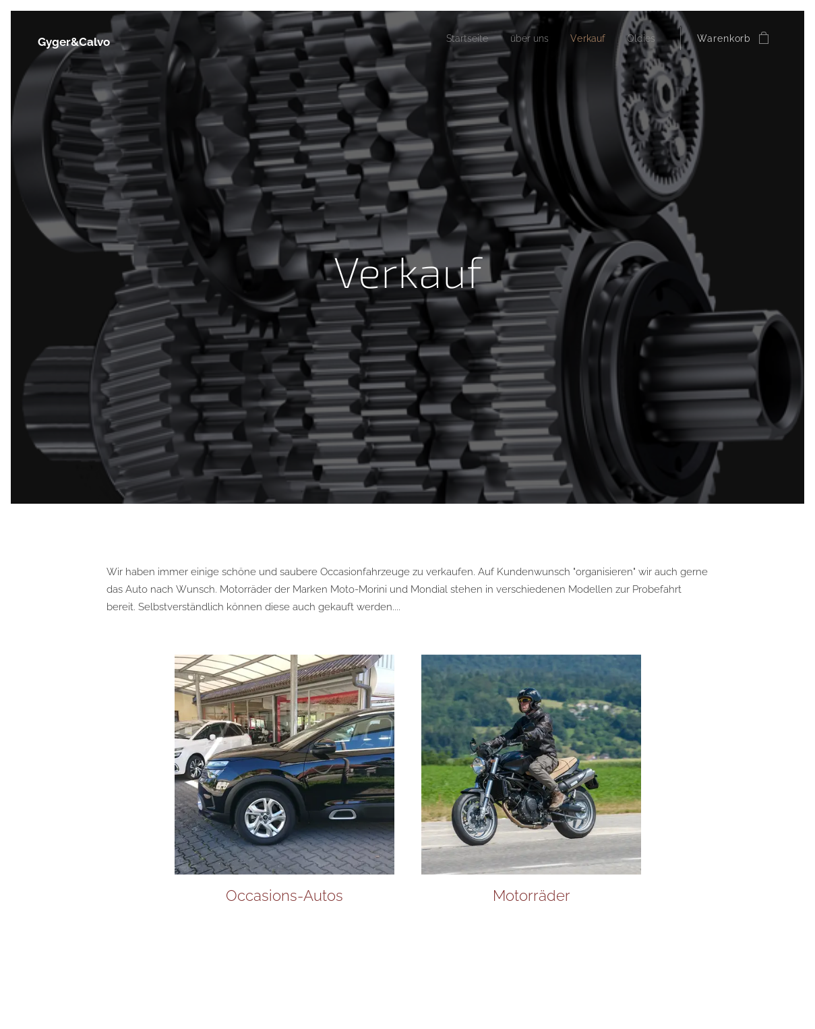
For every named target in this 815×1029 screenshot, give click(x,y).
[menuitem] (457, 38)
